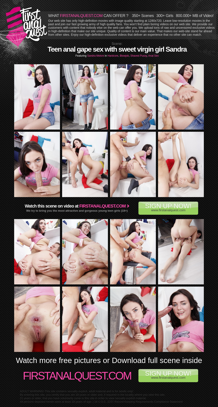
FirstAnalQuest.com (77, 376)
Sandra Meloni (96, 55)
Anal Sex (153, 55)
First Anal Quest (26, 27)
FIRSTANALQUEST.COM (81, 16)
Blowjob (124, 55)
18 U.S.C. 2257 (104, 401)
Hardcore (112, 55)
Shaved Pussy (138, 55)
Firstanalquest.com (102, 206)
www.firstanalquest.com (168, 207)
